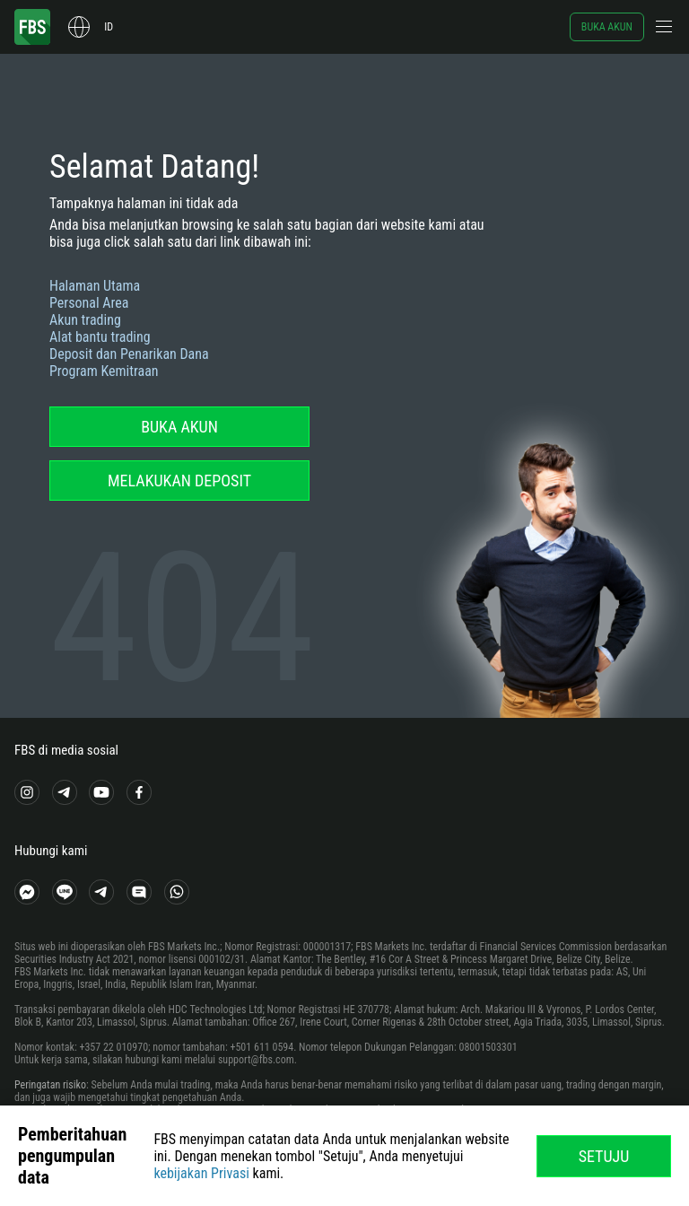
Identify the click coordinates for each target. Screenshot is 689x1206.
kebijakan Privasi (201, 1173)
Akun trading (85, 319)
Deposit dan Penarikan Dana (129, 354)
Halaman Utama (94, 285)
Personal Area (88, 302)
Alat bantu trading (100, 336)
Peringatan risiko (50, 1085)
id (108, 27)
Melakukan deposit (179, 480)
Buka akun (606, 27)
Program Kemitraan (104, 371)
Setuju (604, 1156)
